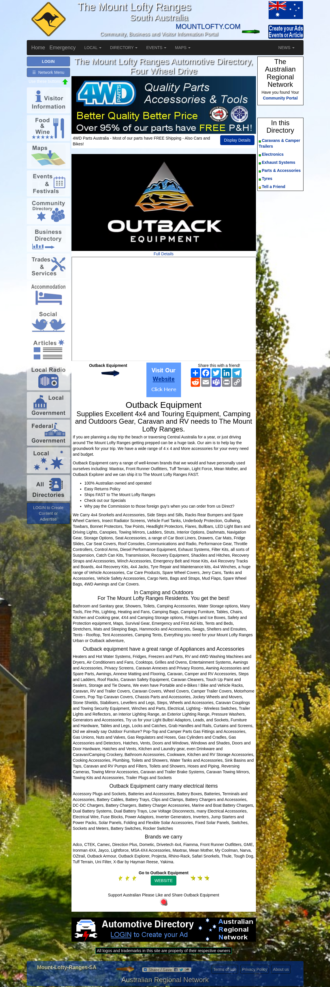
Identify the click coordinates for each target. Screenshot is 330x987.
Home (38, 47)
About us (281, 969)
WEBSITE (163, 880)
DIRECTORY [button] (124, 47)
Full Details (164, 254)
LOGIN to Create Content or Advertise (48, 513)
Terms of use (224, 969)
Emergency (63, 47)
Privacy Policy (254, 969)
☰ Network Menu (48, 72)
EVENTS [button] (156, 47)
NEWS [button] (286, 47)
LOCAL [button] (92, 47)
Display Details (237, 140)
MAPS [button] (183, 47)
